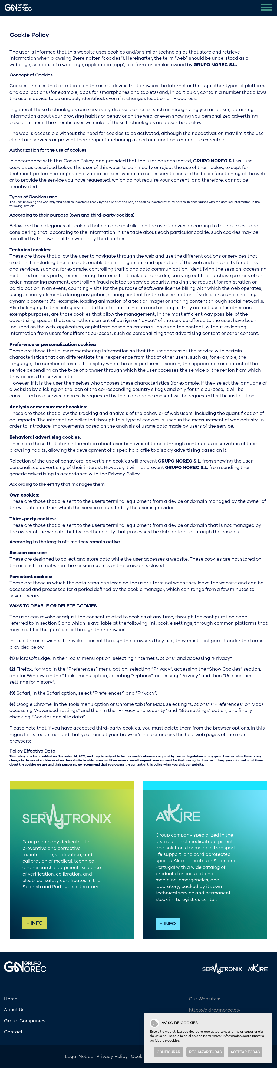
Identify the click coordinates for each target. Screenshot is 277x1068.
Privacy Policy (112, 1056)
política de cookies (164, 1040)
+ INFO (34, 923)
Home (10, 999)
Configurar (168, 1052)
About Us (14, 1010)
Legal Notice (79, 1056)
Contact (13, 1032)
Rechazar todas (205, 1052)
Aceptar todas (245, 1052)
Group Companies (24, 1021)
